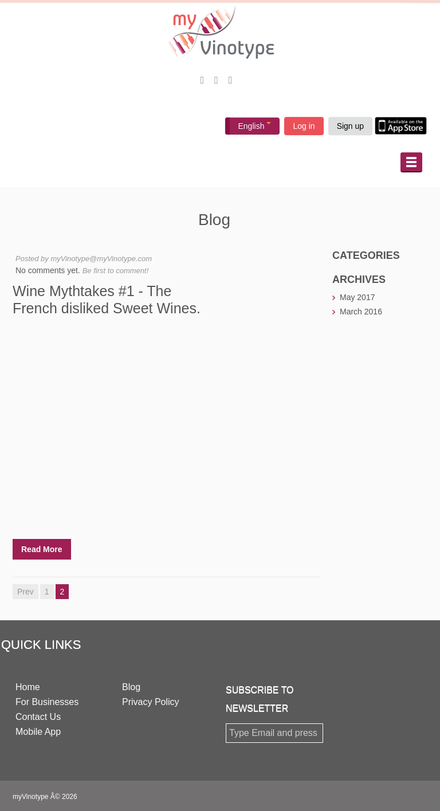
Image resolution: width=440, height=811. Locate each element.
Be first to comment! (115, 270)
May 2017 (357, 297)
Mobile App (38, 732)
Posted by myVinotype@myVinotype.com (83, 258)
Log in (304, 126)
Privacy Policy (150, 702)
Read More (41, 549)
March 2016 (361, 311)
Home (27, 687)
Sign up (350, 126)
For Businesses (46, 702)
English (255, 126)
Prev (25, 591)
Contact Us (38, 717)
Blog (131, 687)
